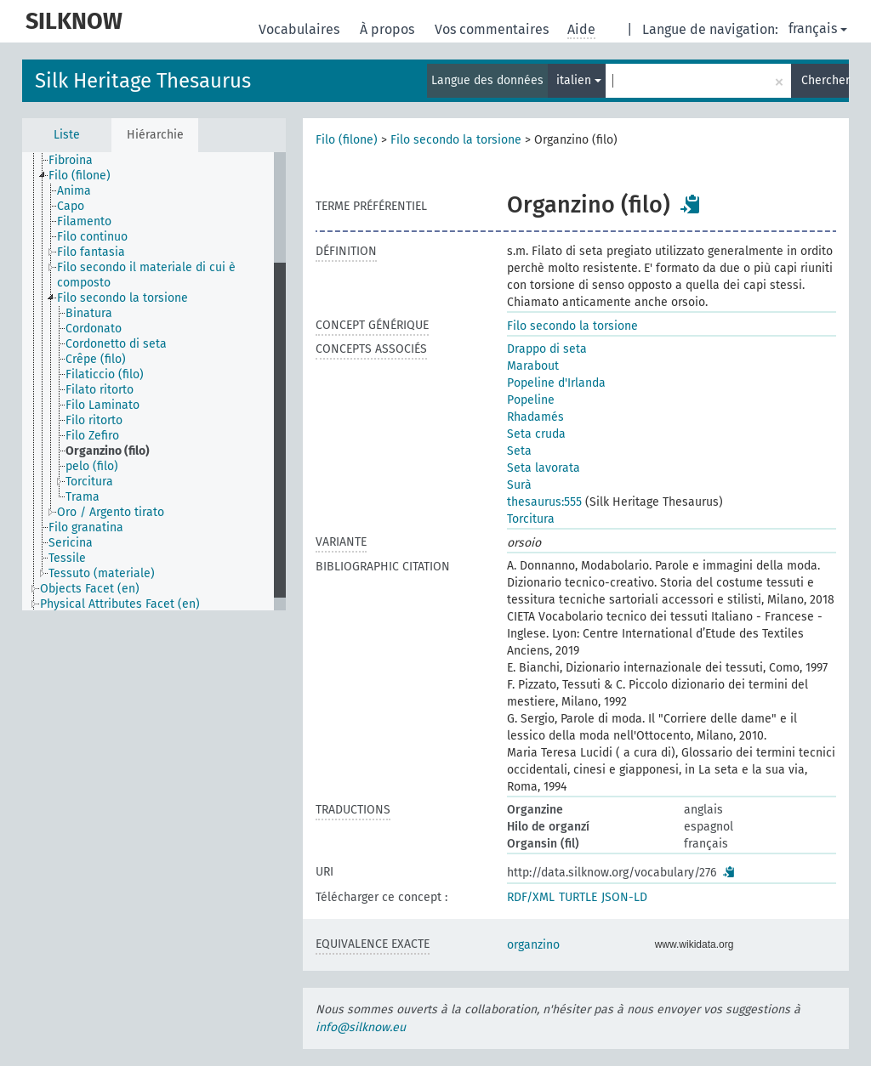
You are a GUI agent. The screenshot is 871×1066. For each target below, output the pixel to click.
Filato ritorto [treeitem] (99, 390)
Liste (67, 135)
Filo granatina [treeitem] (85, 527)
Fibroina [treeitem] (70, 160)
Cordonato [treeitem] (93, 328)
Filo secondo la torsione (455, 140)
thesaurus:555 (544, 502)
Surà (519, 485)
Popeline (531, 400)
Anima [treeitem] (74, 191)
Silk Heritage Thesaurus (143, 81)
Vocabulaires (301, 29)
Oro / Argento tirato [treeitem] (110, 512)
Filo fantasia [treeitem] (91, 252)
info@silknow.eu (361, 1027)
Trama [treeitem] (82, 497)
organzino (533, 945)
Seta (519, 451)
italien (578, 80)
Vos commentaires (493, 29)
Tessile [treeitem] (67, 558)
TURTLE (578, 897)
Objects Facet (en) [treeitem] (89, 588)
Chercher (825, 80)
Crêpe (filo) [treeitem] (95, 359)
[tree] (154, 381)
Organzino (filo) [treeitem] (107, 451)
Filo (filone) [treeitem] (79, 175)
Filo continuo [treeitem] (92, 237)
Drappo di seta (547, 349)
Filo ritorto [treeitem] (93, 420)
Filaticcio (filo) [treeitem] (104, 374)
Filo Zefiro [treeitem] (92, 435)
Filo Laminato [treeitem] (102, 405)
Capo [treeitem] (70, 206)
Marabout (533, 366)
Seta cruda (536, 434)
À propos (389, 29)
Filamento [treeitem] (84, 221)
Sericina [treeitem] (70, 543)
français (817, 28)
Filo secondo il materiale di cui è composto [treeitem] (146, 275)
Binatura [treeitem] (88, 313)
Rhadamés (535, 417)
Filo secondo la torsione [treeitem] (122, 298)
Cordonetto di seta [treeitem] (116, 344)
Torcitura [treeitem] (89, 481)
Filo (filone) (347, 140)
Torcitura (531, 519)
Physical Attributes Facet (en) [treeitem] (120, 604)
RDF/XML (531, 897)
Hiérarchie (155, 135)
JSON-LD (624, 897)
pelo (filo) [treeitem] (91, 466)
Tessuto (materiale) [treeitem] (101, 573)
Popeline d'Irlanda (556, 383)
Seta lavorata (543, 468)
